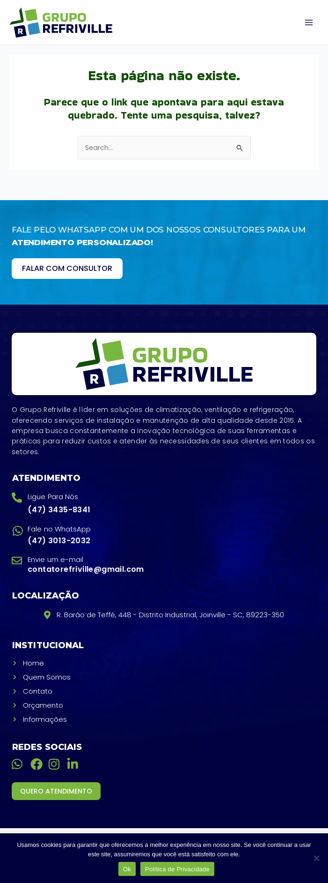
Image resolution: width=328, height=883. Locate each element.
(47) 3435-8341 (59, 509)
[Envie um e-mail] (17, 560)
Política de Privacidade (177, 869)
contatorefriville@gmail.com (86, 569)
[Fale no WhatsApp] (17, 531)
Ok (127, 869)
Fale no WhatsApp (59, 529)
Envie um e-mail (56, 559)
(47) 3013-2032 (59, 540)
